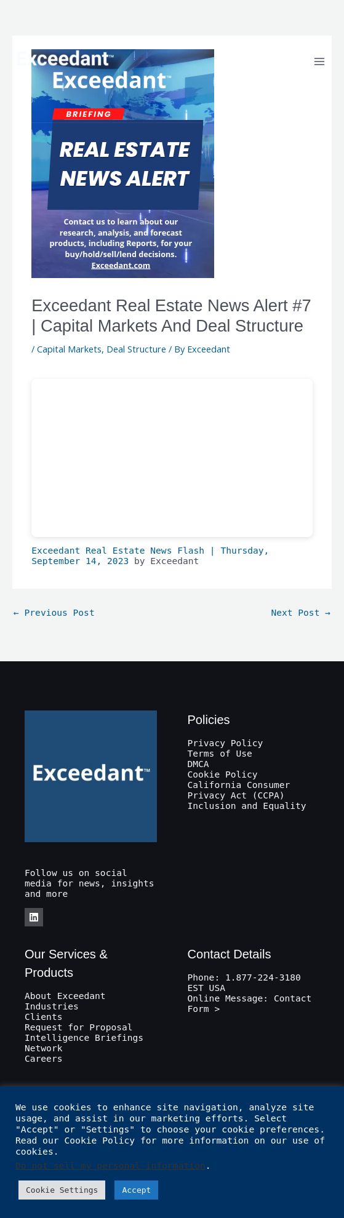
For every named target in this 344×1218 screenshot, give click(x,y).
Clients (43, 1016)
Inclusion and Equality (247, 805)
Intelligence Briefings (84, 1037)
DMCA (198, 763)
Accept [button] (136, 1190)
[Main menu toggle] (319, 61)
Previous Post (54, 612)
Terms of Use (220, 753)
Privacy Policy (225, 743)
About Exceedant (65, 995)
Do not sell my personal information (110, 1165)
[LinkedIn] (34, 917)
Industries (52, 1006)
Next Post (300, 612)
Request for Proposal (79, 1027)
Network (43, 1048)
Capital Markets (69, 349)
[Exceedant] (64, 61)
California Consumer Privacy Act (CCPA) (239, 789)
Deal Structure (136, 349)
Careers (43, 1058)
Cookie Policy (223, 774)
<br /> (172, 458)
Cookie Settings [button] (62, 1190)
